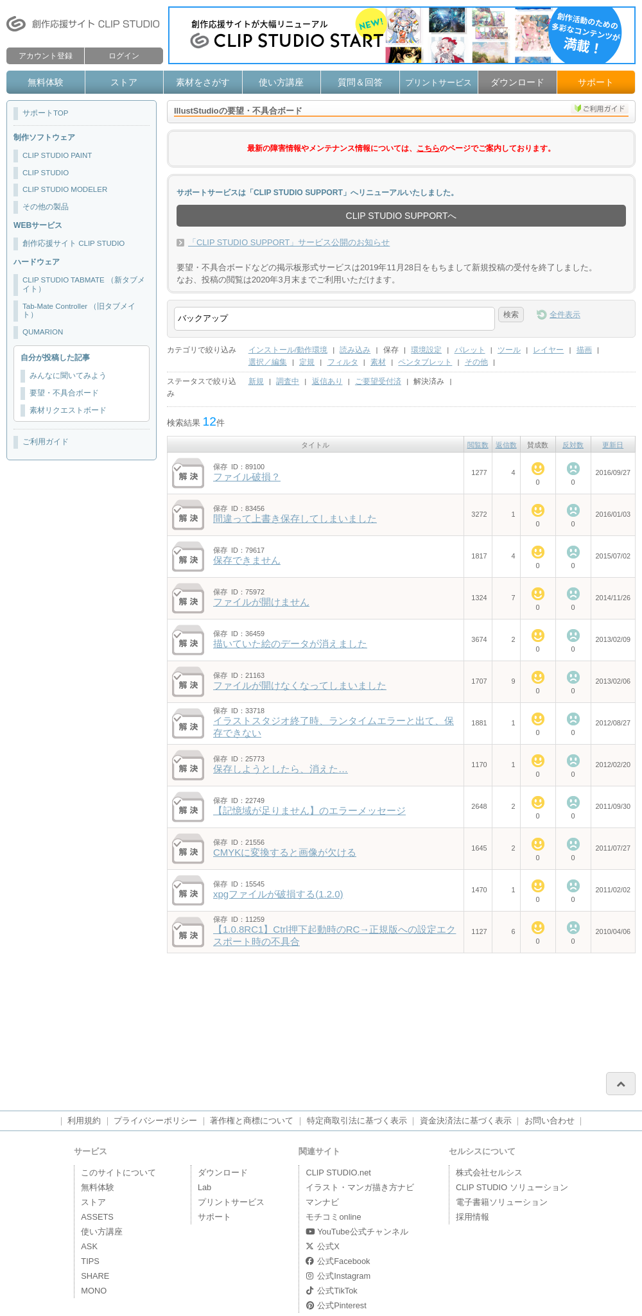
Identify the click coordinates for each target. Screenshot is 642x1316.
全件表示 (565, 314)
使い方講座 (281, 82)
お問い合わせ (550, 1120)
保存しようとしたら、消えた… (280, 768)
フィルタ (342, 362)
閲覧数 (478, 445)
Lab (204, 1187)
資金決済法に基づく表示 (466, 1120)
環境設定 (426, 350)
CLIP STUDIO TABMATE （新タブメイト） (83, 284)
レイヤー (548, 350)
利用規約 (84, 1120)
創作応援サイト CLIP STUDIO (73, 243)
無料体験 (46, 82)
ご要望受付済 (378, 381)
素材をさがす (203, 82)
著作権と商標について (251, 1120)
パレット (470, 350)
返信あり (327, 381)
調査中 (287, 381)
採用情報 (472, 1217)
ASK (89, 1246)
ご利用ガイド (45, 442)
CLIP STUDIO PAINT (57, 155)
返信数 (506, 445)
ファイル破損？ (247, 476)
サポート (596, 82)
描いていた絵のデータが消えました (290, 643)
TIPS (90, 1261)
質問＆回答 (360, 82)
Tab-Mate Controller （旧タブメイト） (78, 310)
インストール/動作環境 (287, 350)
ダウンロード (517, 82)
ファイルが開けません (261, 601)
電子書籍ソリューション (502, 1202)
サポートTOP (45, 113)
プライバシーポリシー (155, 1120)
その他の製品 (45, 207)
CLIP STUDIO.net (338, 1172)
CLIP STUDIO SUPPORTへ (401, 216)
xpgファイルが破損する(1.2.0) (278, 893)
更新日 (612, 445)
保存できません (247, 560)
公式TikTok (331, 1290)
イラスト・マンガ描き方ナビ (360, 1187)
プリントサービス (438, 82)
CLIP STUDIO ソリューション (512, 1187)
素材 (378, 362)
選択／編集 (267, 362)
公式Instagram (338, 1276)
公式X (322, 1246)
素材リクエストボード (68, 410)
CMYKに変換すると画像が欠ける (284, 852)
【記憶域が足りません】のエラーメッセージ (309, 810)
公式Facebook (338, 1261)
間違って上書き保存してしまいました (295, 518)
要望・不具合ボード (64, 393)
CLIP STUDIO (45, 173)
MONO (94, 1290)
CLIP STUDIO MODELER (64, 189)
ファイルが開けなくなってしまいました (299, 685)
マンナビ (322, 1202)
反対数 (573, 445)
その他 (476, 362)
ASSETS (97, 1217)
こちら (428, 148)
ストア (123, 82)
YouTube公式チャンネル (357, 1231)
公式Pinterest (336, 1305)
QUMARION (42, 332)
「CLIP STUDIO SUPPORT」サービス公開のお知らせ (289, 242)
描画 (584, 350)
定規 (307, 362)
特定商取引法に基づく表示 (357, 1120)
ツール (509, 350)
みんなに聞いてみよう (68, 375)
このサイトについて (118, 1172)
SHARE (95, 1276)
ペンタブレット (425, 362)
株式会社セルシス (489, 1172)
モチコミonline (333, 1217)
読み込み (355, 350)
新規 (256, 381)
